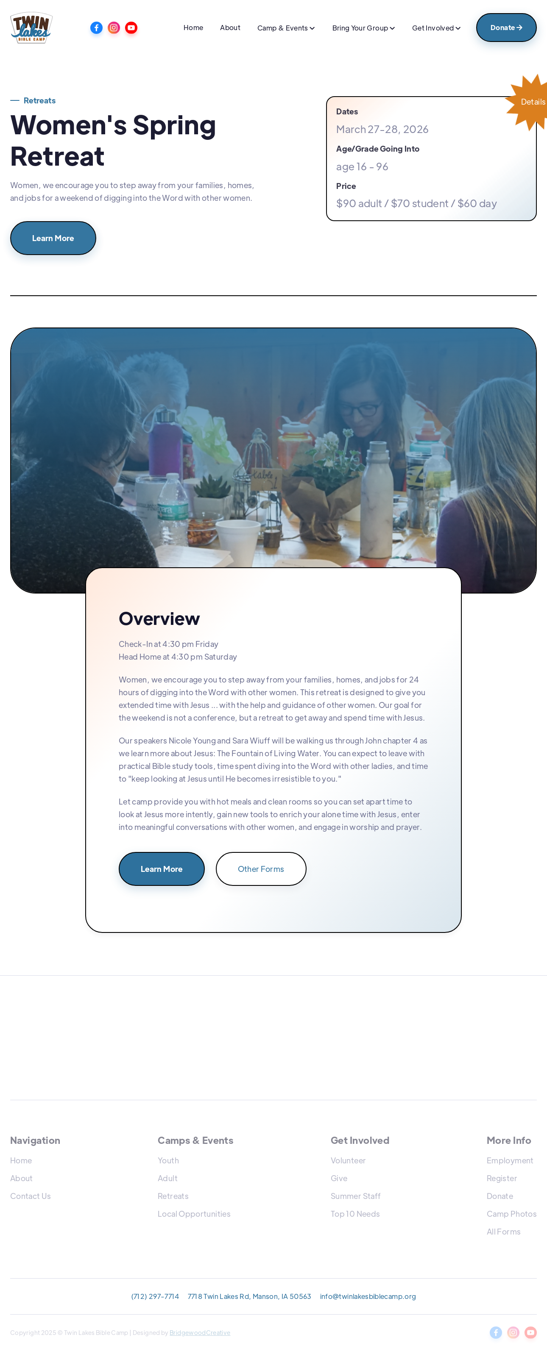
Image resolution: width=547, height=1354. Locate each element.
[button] (286, 28)
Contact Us (30, 1196)
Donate (506, 27)
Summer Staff (356, 1196)
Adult (168, 1178)
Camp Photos (512, 1213)
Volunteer (348, 1160)
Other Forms (261, 869)
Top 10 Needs (355, 1213)
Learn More (53, 238)
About (230, 27)
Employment (510, 1160)
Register (502, 1178)
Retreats (173, 1196)
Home (193, 27)
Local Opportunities (194, 1213)
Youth (168, 1160)
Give (339, 1178)
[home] (31, 28)
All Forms (504, 1231)
